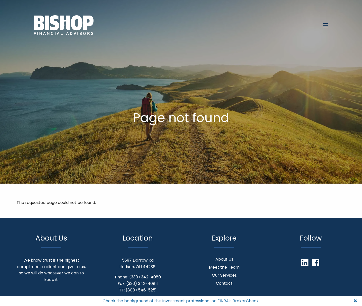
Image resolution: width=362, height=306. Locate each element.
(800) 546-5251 (141, 290)
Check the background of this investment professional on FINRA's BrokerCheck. (181, 301)
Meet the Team (224, 267)
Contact (224, 283)
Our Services (224, 275)
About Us (224, 259)
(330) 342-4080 (145, 277)
